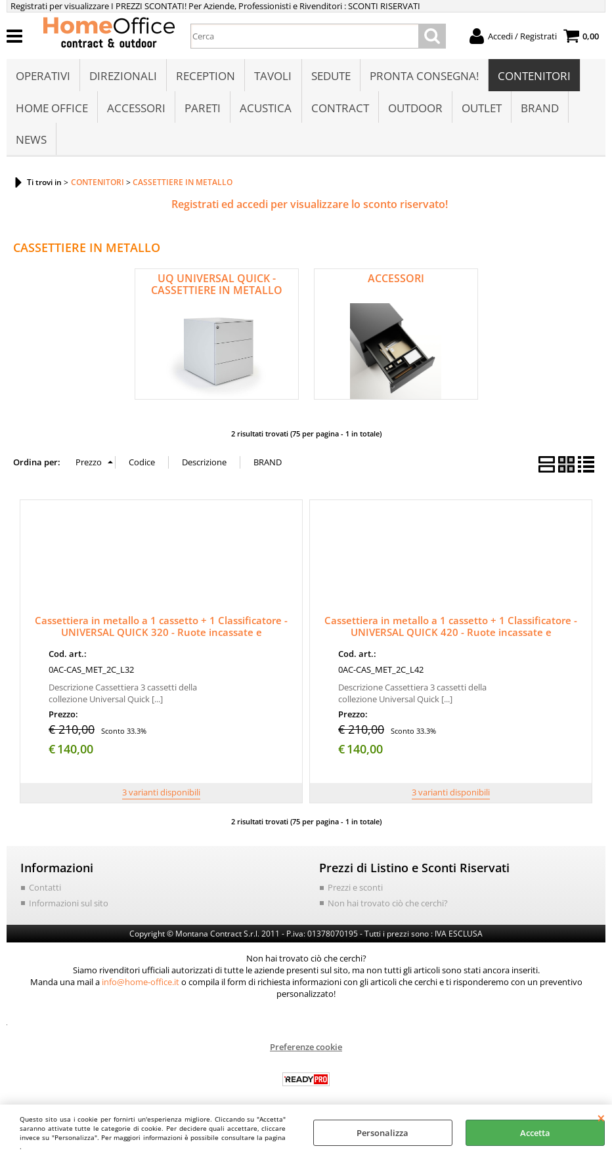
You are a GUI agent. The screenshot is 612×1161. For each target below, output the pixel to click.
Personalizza (382, 1133)
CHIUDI (601, 1117)
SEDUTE (330, 76)
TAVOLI (273, 76)
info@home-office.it (140, 985)
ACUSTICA (266, 109)
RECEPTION (205, 76)
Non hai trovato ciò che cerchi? (388, 906)
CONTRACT (339, 109)
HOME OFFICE (52, 109)
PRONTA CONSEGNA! (423, 76)
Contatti (45, 891)
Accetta (535, 1133)
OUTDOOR (414, 109)
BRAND (539, 109)
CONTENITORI (533, 76)
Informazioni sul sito (68, 906)
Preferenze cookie (306, 1050)
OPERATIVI (43, 76)
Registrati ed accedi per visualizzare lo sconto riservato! (309, 207)
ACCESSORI (136, 109)
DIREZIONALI (123, 76)
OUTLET (481, 109)
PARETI (203, 109)
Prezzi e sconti (355, 891)
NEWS (31, 142)
